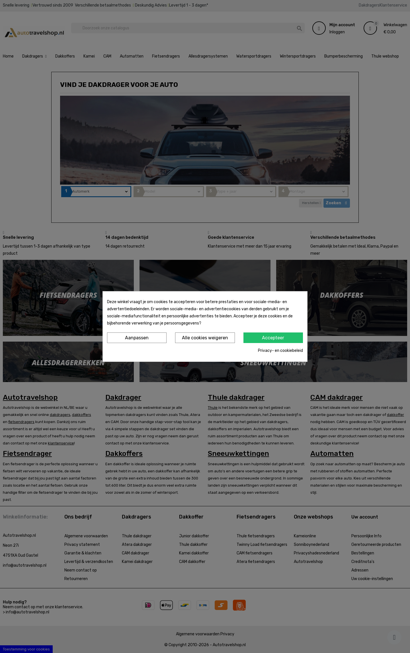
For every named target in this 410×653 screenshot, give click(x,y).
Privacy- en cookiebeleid (280, 350)
